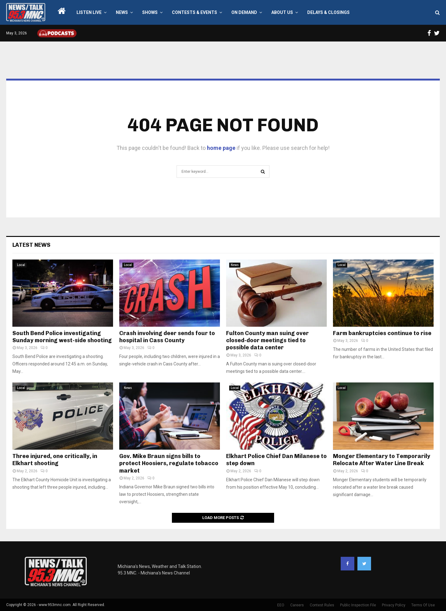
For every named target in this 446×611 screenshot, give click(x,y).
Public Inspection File (358, 605)
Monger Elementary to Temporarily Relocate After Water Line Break (381, 460)
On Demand (244, 12)
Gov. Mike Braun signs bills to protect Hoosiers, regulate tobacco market (168, 463)
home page (221, 148)
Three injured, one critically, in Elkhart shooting (54, 460)
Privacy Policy (393, 605)
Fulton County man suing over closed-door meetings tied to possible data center (267, 340)
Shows (150, 12)
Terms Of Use (423, 605)
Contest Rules (322, 605)
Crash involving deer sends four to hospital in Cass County (167, 337)
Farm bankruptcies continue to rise (382, 333)
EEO (280, 605)
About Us (282, 12)
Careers (297, 605)
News (122, 12)
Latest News (31, 245)
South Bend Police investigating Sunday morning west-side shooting (62, 337)
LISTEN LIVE (89, 12)
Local (21, 265)
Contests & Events (194, 12)
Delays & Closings (328, 12)
